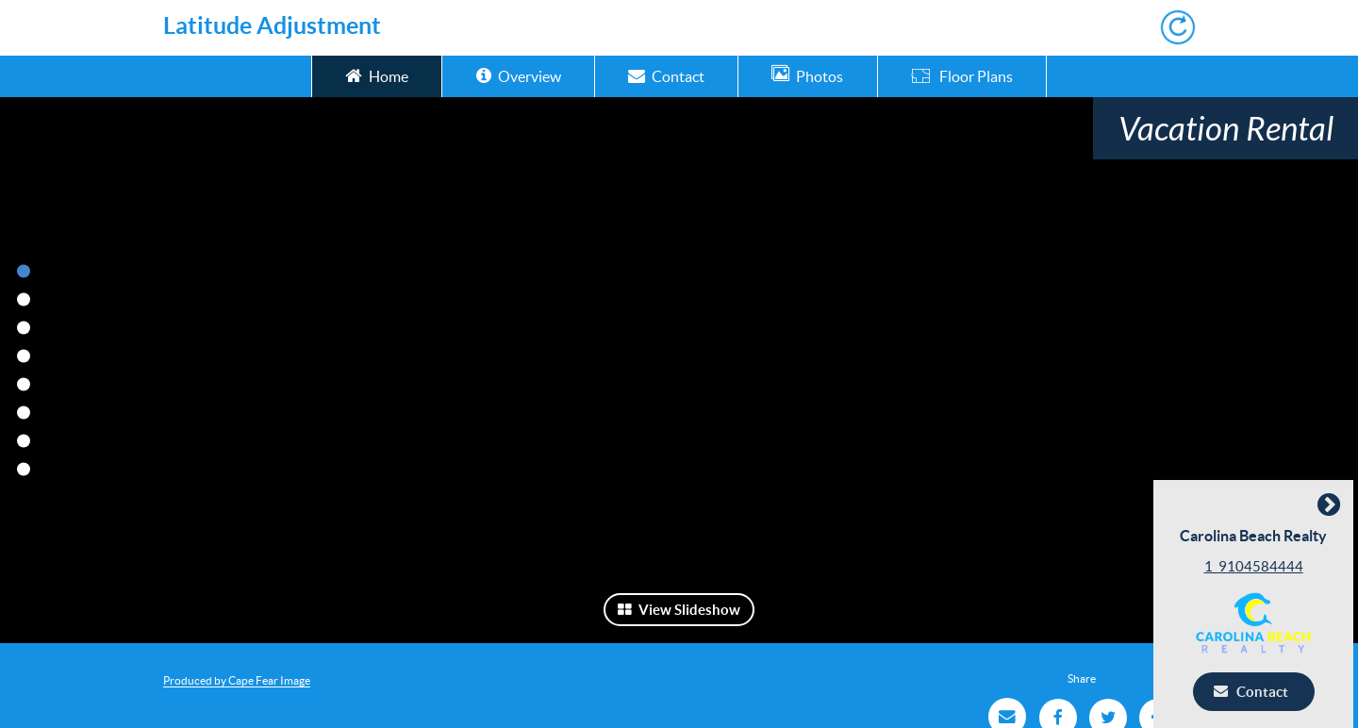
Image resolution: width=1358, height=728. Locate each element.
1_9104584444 (1258, 566)
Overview (518, 75)
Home (376, 75)
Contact (666, 75)
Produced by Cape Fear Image (236, 680)
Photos (807, 75)
